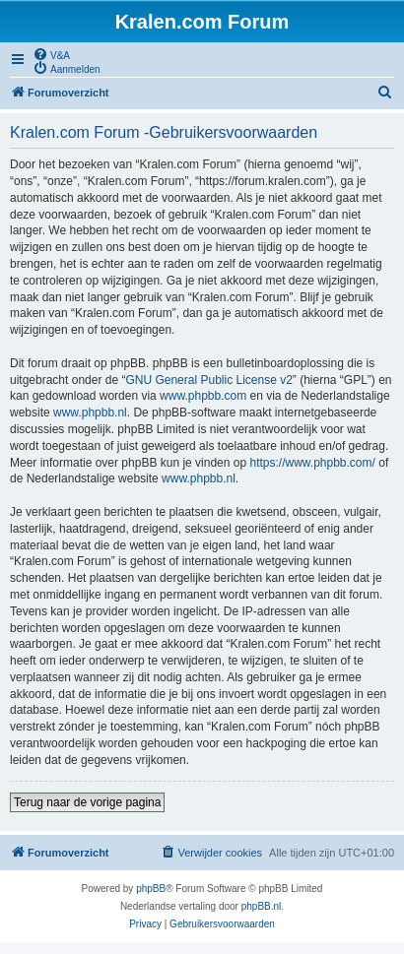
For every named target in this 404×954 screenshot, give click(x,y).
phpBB (151, 888)
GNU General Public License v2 (208, 380)
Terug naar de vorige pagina (87, 802)
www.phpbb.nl (90, 412)
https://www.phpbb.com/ (311, 463)
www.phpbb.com (203, 396)
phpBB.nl (261, 906)
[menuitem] (51, 54)
